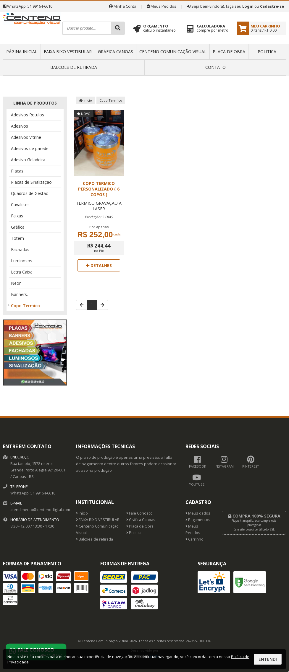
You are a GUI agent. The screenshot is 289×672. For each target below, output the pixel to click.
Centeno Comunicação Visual (172, 51)
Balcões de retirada (73, 67)
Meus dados (197, 513)
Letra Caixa (22, 272)
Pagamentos (197, 519)
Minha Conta (122, 6)
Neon (16, 283)
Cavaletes (20, 204)
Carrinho (194, 539)
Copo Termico (25, 305)
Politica (267, 51)
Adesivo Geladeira (28, 159)
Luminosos (21, 260)
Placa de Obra (229, 51)
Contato (215, 67)
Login (248, 6)
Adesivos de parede (30, 148)
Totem (17, 238)
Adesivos (19, 126)
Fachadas (20, 249)
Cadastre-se (272, 6)
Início (85, 100)
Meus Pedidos (161, 6)
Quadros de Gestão (30, 193)
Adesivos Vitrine (26, 137)
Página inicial (21, 51)
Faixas (17, 216)
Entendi (268, 659)
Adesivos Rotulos (27, 115)
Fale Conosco (139, 513)
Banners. (19, 294)
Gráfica (18, 227)
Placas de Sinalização (31, 182)
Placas (17, 171)
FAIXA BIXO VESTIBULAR (68, 51)
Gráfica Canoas (115, 51)
